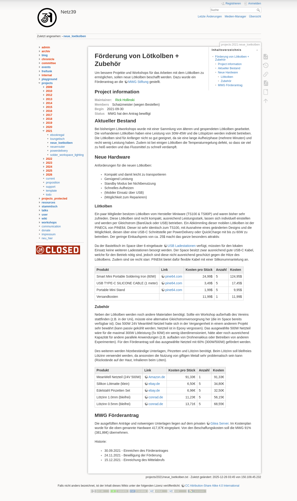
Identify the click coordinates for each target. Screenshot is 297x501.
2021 (49, 131)
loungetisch (57, 139)
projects (47, 83)
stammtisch (50, 206)
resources (48, 202)
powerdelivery (59, 150)
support (50, 186)
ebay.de (154, 384)
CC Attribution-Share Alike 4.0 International (212, 485)
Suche (259, 10)
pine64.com (173, 276)
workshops (49, 222)
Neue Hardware (228, 72)
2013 (49, 99)
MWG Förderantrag (230, 85)
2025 (49, 170)
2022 (49, 158)
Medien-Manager (235, 16)
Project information (230, 64)
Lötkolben (227, 77)
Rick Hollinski (125, 100)
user (45, 214)
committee (49, 63)
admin (46, 47)
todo (49, 194)
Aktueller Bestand (229, 68)
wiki (44, 218)
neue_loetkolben (75, 36)
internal (47, 75)
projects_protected (54, 198)
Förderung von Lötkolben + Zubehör (232, 58)
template (51, 190)
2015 (49, 107)
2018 (49, 119)
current (50, 178)
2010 (49, 91)
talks (45, 210)
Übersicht (255, 16)
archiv (46, 51)
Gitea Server (219, 423)
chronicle (48, 59)
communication (51, 226)
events (46, 67)
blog (45, 55)
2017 (49, 115)
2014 (49, 103)
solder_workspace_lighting (67, 155)
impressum (49, 234)
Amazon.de (156, 377)
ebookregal (57, 135)
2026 (49, 174)
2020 (49, 127)
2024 (49, 166)
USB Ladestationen (182, 246)
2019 (49, 122)
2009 (49, 87)
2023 (49, 162)
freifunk (47, 71)
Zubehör (226, 81)
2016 (49, 111)
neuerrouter (57, 146)
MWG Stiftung (138, 82)
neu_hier (47, 238)
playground (49, 79)
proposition (53, 182)
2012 (49, 95)
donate (46, 230)
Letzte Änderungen (210, 16)
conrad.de (155, 397)
